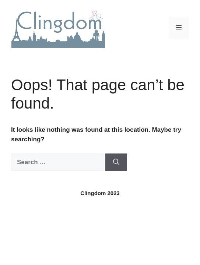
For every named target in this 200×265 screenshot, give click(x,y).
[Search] (116, 162)
